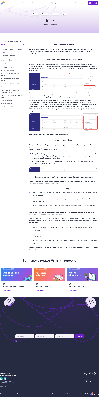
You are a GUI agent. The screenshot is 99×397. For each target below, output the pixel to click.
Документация (56, 394)
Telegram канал (91, 381)
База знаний (45, 14)
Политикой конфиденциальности (38, 341)
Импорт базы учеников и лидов (10, 84)
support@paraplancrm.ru (8, 375)
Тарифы (34, 3)
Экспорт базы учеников (8, 55)
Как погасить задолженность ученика (10, 79)
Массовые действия (7, 107)
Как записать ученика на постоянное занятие (8, 60)
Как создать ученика (7, 67)
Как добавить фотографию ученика (12, 64)
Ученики (55, 14)
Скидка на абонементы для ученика (12, 49)
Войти (70, 3)
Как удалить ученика (7, 70)
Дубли (64, 14)
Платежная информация (43, 394)
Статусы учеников (6, 100)
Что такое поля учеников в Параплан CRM (12, 96)
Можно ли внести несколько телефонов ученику (10, 91)
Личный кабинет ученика (9, 87)
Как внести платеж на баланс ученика (10, 74)
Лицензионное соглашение (7, 394)
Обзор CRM (93, 3)
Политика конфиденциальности (26, 394)
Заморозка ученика (7, 103)
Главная (35, 14)
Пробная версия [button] (80, 3)
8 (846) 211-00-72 (83, 394)
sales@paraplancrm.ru (70, 394)
